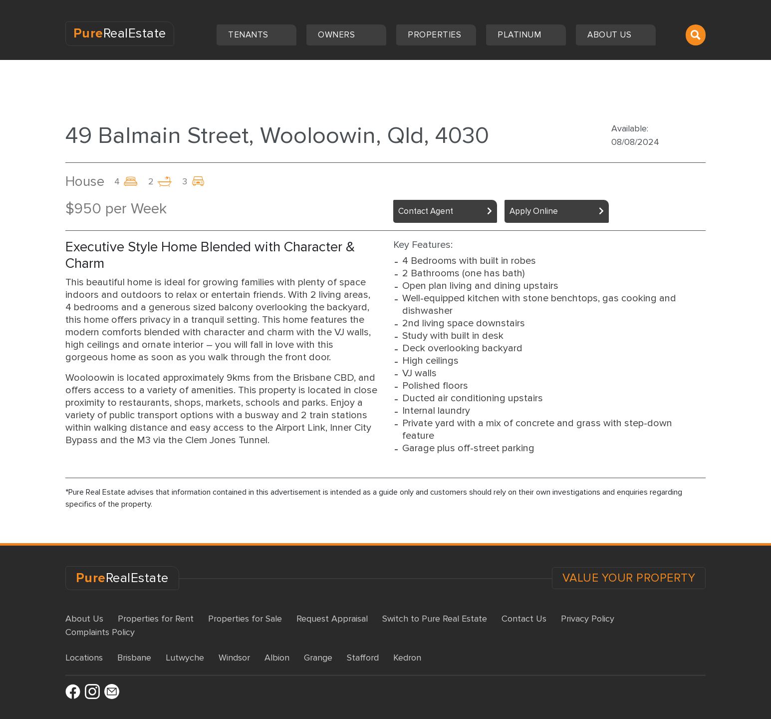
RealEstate (119, 33)
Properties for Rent (156, 618)
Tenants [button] (249, 34)
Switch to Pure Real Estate (434, 618)
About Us (84, 618)
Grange (318, 657)
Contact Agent (425, 211)
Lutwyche (185, 657)
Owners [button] (337, 34)
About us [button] (610, 34)
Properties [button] (436, 34)
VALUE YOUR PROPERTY (629, 578)
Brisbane (134, 657)
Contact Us (524, 618)
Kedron (407, 657)
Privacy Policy (587, 618)
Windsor (234, 657)
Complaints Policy (100, 632)
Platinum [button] (520, 34)
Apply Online (534, 211)
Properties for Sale (245, 618)
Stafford (363, 657)
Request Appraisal (332, 618)
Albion (276, 657)
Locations (84, 657)
